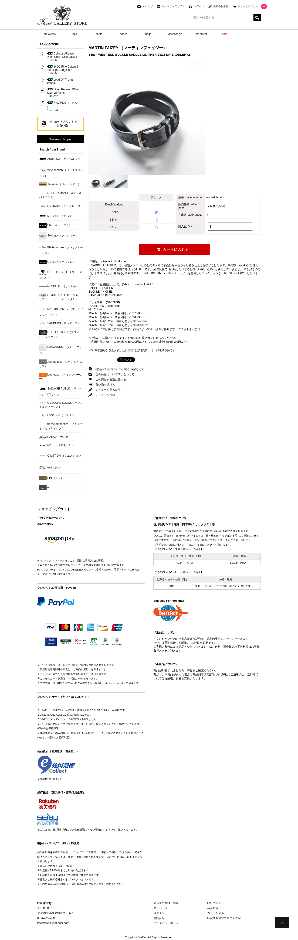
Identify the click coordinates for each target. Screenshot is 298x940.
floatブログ (214, 903)
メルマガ (147, 6)
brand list (201, 34)
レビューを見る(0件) (108, 389)
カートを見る (215, 913)
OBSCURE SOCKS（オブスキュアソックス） (61, 404)
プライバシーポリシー (167, 923)
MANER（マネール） (56, 445)
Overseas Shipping (60, 139)
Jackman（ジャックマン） (60, 184)
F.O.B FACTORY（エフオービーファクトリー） (60, 334)
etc (45, 487)
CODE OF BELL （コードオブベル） (60, 274)
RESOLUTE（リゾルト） (59, 286)
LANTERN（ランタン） (58, 415)
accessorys (175, 34)
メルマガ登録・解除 (166, 903)
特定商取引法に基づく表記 (224, 918)
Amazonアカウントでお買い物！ (63, 123)
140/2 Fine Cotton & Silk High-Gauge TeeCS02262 (62, 70)
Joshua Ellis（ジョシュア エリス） (61, 363)
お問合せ (159, 918)
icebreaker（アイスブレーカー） (61, 376)
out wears (50, 34)
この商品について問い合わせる (115, 374)
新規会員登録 (221, 6)
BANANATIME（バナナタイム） (60, 349)
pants (98, 34)
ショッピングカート (249, 6)
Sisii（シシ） (51, 478)
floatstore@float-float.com (53, 923)
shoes (123, 34)
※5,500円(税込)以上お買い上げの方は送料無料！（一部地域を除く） (132, 350)
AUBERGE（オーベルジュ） (61, 159)
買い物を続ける (105, 384)
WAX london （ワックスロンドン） (61, 172)
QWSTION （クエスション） (61, 456)
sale (224, 34)
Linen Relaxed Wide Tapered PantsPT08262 (62, 93)
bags (148, 34)
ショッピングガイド (173, 6)
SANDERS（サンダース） (59, 323)
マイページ (160, 908)
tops (74, 34)
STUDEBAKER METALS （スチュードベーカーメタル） (58, 297)
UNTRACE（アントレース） (61, 206)
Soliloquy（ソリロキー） (58, 235)
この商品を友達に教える (110, 379)
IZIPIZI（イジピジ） (55, 216)
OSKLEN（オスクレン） (58, 262)
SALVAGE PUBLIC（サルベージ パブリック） (60, 390)
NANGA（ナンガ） (55, 437)
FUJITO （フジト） (55, 225)
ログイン (199, 6)
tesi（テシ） (51, 468)
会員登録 (212, 908)
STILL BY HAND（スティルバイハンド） (60, 195)
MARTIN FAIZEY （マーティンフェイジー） (61, 311)
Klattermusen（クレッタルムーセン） (61, 249)
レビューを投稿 (105, 395)
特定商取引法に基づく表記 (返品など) (119, 369)
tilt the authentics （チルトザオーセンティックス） (61, 426)
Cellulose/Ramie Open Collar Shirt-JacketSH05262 (62, 57)
